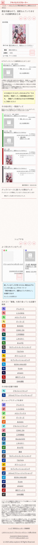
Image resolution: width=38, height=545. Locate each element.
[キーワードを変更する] (10, 296)
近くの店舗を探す (24, 73)
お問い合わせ (32, 532)
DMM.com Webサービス (22, 538)
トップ (4, 5)
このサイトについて (8, 532)
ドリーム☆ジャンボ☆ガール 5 (13, 264)
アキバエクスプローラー (19, 2)
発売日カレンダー (18, 528)
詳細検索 (27, 528)
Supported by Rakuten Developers (19, 536)
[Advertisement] (19, 218)
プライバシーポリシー (21, 532)
